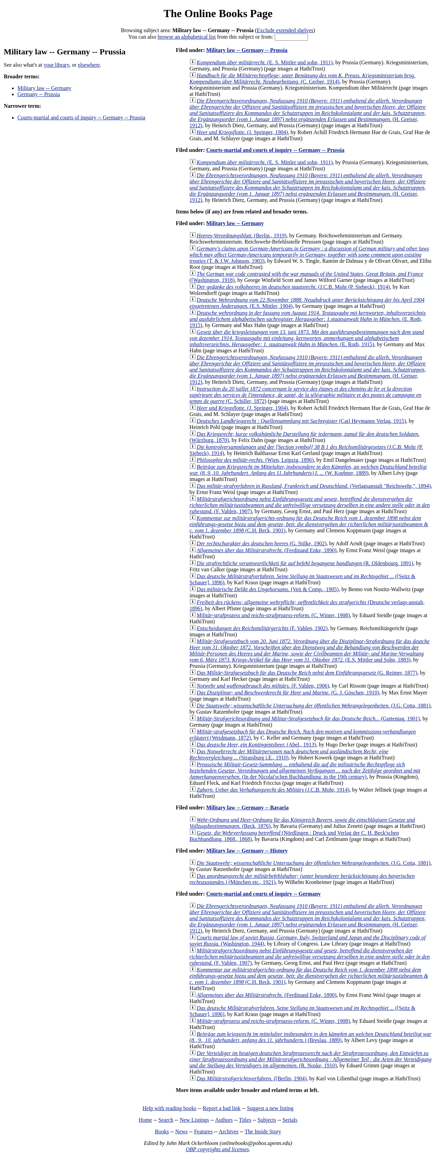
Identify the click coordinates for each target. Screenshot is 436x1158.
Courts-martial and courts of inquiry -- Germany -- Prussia (81, 117)
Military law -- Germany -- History (247, 851)
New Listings (194, 1120)
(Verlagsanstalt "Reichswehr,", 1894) (314, 486)
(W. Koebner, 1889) (308, 470)
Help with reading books (169, 1108)
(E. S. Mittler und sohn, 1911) (265, 62)
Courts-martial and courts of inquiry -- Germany (263, 894)
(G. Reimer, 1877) (307, 673)
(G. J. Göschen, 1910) (288, 692)
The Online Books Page (217, 13)
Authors (224, 1120)
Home (145, 1120)
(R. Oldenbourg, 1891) (305, 563)
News (181, 1131)
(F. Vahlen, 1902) (262, 628)
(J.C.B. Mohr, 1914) (273, 790)
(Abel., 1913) (256, 744)
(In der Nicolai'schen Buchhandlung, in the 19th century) (305, 771)
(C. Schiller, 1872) (306, 395)
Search (166, 1120)
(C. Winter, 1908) (273, 615)
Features (203, 1131)
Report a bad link (222, 1108)
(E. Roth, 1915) (308, 319)
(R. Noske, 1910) (311, 1059)
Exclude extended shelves (285, 30)
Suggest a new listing (270, 1108)
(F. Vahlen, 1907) (310, 505)
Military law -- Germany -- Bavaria (247, 807)
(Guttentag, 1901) (308, 718)
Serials (290, 1120)
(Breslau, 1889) (311, 1037)
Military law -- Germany (44, 88)
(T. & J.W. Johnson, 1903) (309, 255)
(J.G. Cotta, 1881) (314, 705)
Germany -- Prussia (38, 94)
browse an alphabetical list (187, 37)
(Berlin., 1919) (242, 235)
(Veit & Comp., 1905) (268, 589)
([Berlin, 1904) (252, 1078)
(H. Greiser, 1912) (308, 113)
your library (56, 65)
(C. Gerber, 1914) (302, 78)
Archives (229, 1131)
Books (162, 1131)
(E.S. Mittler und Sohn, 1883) (310, 650)
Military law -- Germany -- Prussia (246, 50)
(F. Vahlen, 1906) (263, 686)
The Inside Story (263, 1131)
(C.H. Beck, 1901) (309, 524)
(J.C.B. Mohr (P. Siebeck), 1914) (293, 287)
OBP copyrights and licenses (217, 1149)
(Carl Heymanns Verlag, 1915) (301, 421)
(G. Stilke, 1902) (262, 543)
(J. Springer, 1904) (242, 132)
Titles (245, 1120)
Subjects (267, 1120)
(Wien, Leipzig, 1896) (255, 460)
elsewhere (89, 65)
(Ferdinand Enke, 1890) (267, 550)
